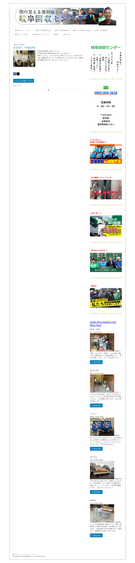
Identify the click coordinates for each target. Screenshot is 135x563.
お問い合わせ (66, 34)
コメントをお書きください (23, 81)
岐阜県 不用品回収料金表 (43, 30)
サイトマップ (32, 554)
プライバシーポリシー (22, 554)
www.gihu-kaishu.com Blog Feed (103, 323)
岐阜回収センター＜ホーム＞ (23, 30)
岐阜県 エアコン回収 (21, 34)
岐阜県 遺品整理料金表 (62, 30)
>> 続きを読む (96, 362)
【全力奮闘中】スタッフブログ (40, 34)
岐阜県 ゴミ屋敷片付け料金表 (82, 30)
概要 (14, 554)
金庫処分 (56, 34)
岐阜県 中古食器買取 (101, 30)
